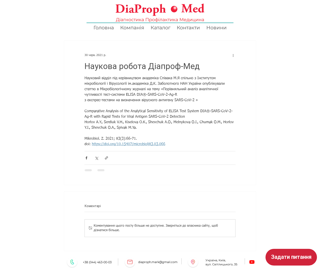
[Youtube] (251, 262)
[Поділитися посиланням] (106, 158)
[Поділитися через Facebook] (86, 158)
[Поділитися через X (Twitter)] (96, 158)
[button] (291, 257)
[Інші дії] (233, 55)
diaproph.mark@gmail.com (158, 262)
